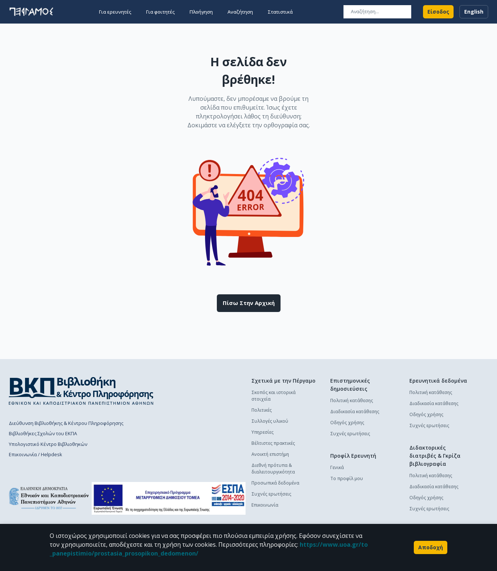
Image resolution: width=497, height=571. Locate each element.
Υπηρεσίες (262, 432)
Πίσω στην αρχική (249, 303)
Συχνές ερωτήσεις (271, 494)
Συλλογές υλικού (269, 421)
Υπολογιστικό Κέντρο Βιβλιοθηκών (48, 444)
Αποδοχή (430, 547)
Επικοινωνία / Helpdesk (35, 454)
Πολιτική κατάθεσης (351, 400)
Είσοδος (438, 11)
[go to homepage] (31, 12)
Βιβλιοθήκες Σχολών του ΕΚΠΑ (43, 433)
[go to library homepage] (81, 391)
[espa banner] (169, 498)
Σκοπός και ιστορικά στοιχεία (273, 395)
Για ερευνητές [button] (115, 11)
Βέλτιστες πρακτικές (273, 443)
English (474, 12)
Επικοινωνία (264, 505)
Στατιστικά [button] (280, 11)
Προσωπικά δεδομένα (275, 483)
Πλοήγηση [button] (201, 11)
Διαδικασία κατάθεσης (354, 411)
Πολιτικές (261, 410)
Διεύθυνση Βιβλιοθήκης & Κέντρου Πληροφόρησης (66, 423)
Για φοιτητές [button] (160, 11)
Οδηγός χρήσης (347, 422)
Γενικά (337, 467)
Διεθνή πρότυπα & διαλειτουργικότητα (273, 468)
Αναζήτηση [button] (240, 11)
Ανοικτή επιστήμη (270, 454)
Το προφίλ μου (346, 478)
